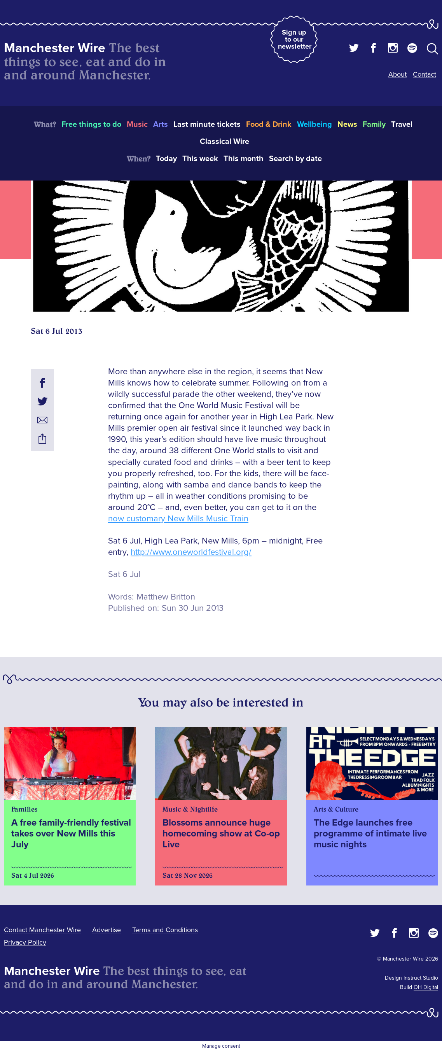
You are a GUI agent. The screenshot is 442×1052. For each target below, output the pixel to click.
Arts (160, 124)
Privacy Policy (25, 942)
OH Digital (426, 987)
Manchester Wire (54, 48)
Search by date (295, 158)
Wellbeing (314, 124)
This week (200, 158)
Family (374, 124)
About (397, 74)
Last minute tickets (207, 124)
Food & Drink (269, 124)
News (347, 124)
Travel (401, 124)
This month (244, 158)
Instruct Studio (421, 978)
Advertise (106, 930)
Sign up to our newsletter (294, 39)
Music (137, 124)
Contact (424, 74)
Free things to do (91, 124)
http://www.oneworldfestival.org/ (191, 552)
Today (166, 158)
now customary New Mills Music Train (178, 519)
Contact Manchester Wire (42, 930)
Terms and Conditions (165, 930)
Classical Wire (224, 141)
